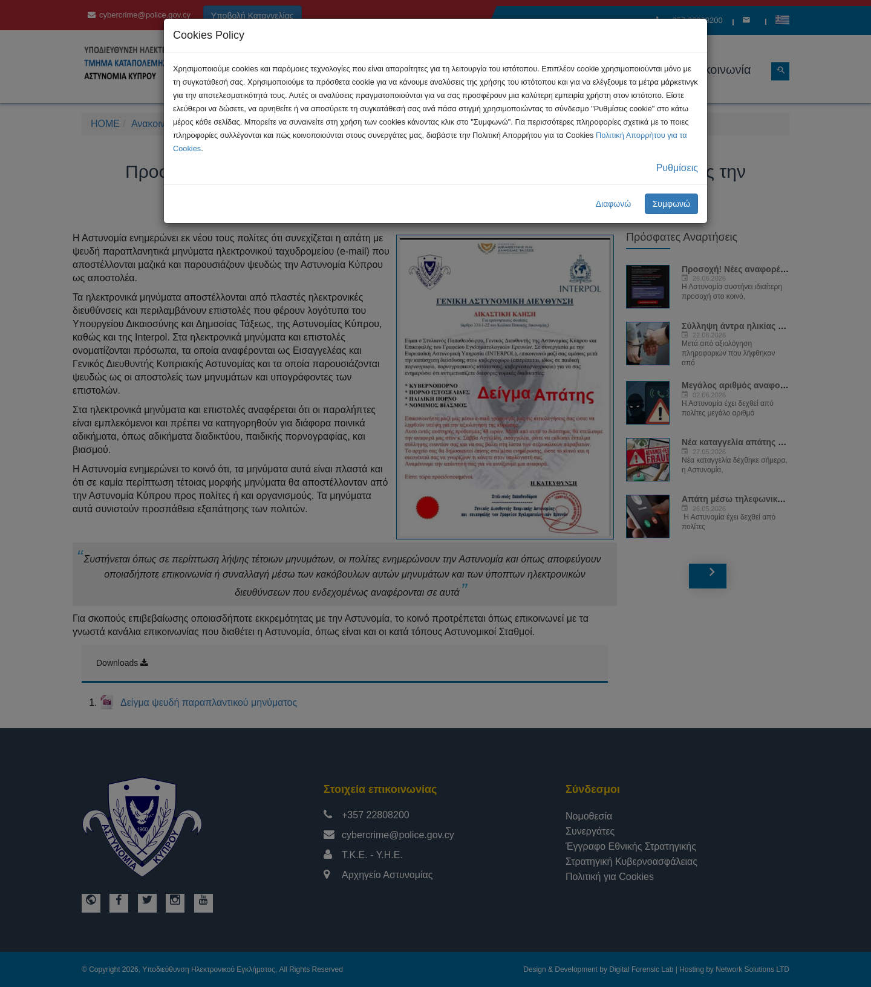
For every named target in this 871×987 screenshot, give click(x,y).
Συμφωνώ (671, 204)
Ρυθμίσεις (677, 168)
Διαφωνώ (613, 204)
